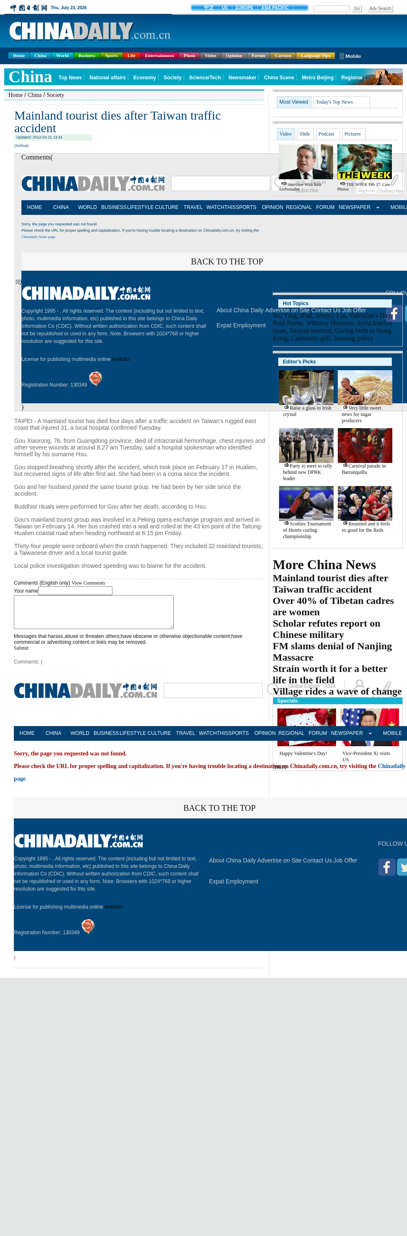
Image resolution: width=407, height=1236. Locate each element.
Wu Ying (285, 315)
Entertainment (159, 55)
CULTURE (167, 207)
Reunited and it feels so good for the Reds (366, 527)
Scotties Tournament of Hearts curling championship (307, 530)
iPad (306, 315)
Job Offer (345, 866)
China (40, 55)
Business (86, 55)
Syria (364, 323)
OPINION (272, 207)
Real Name (288, 323)
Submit (21, 654)
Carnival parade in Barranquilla (364, 469)
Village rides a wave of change (337, 691)
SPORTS (246, 207)
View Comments (88, 583)
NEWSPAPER (352, 207)
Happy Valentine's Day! (303, 753)
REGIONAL (299, 207)
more (280, 766)
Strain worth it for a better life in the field (330, 674)
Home (19, 55)
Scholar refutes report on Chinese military (327, 629)
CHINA (61, 207)
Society (55, 95)
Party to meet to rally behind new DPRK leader (307, 472)
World (62, 55)
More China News (324, 564)
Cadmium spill (311, 338)
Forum (258, 55)
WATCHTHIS (219, 207)
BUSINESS (114, 207)
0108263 (121, 359)
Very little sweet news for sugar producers (361, 414)
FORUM (325, 207)
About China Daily (240, 310)
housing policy (354, 338)
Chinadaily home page (38, 237)
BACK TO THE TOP (227, 261)
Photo (190, 55)
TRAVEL (193, 207)
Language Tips (315, 55)
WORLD (87, 207)
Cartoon (283, 55)
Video (210, 55)
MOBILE (392, 739)
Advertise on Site (279, 866)
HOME (34, 207)
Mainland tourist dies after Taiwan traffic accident (330, 583)
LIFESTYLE (140, 207)
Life (132, 55)
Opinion (234, 55)
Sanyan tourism (310, 330)
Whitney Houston (329, 323)
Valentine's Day (370, 315)
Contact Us (317, 866)
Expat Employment (241, 325)
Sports (111, 55)
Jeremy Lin (330, 315)
